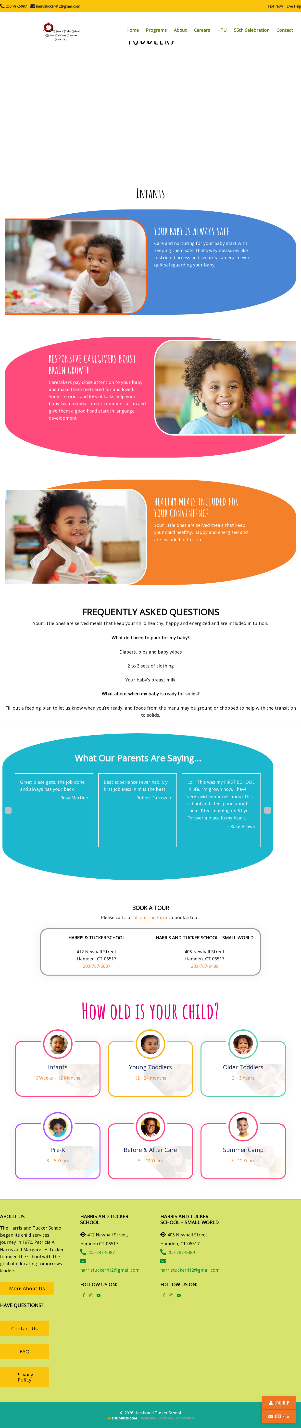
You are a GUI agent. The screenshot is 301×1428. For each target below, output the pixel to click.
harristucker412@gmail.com (55, 6)
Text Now (275, 6)
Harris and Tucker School (61, 26)
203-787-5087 (96, 966)
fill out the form (150, 917)
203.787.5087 (13, 6)
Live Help (294, 6)
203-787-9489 (204, 966)
